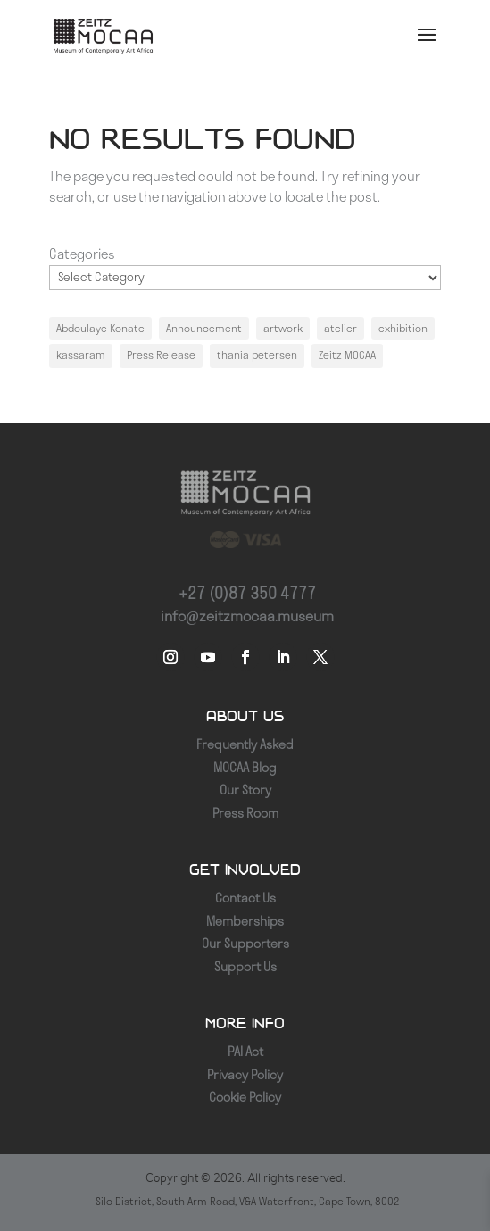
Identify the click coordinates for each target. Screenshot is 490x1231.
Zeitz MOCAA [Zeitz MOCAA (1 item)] (347, 355)
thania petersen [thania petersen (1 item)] (257, 355)
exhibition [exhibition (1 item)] (403, 328)
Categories (82, 253)
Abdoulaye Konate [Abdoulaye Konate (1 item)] (100, 328)
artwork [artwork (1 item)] (283, 328)
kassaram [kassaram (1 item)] (80, 355)
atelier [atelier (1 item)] (340, 328)
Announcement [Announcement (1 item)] (204, 328)
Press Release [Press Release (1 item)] (161, 355)
